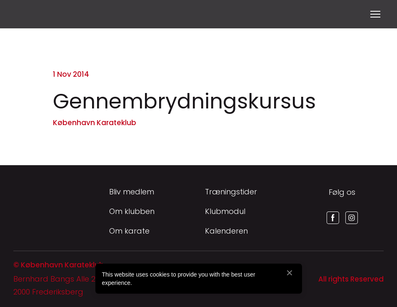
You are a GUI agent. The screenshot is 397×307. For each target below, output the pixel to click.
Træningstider (231, 191)
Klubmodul (225, 211)
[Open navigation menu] (375, 14)
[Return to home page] (23, 14)
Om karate (129, 231)
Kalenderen (226, 231)
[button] (333, 217)
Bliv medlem (131, 191)
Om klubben (132, 211)
